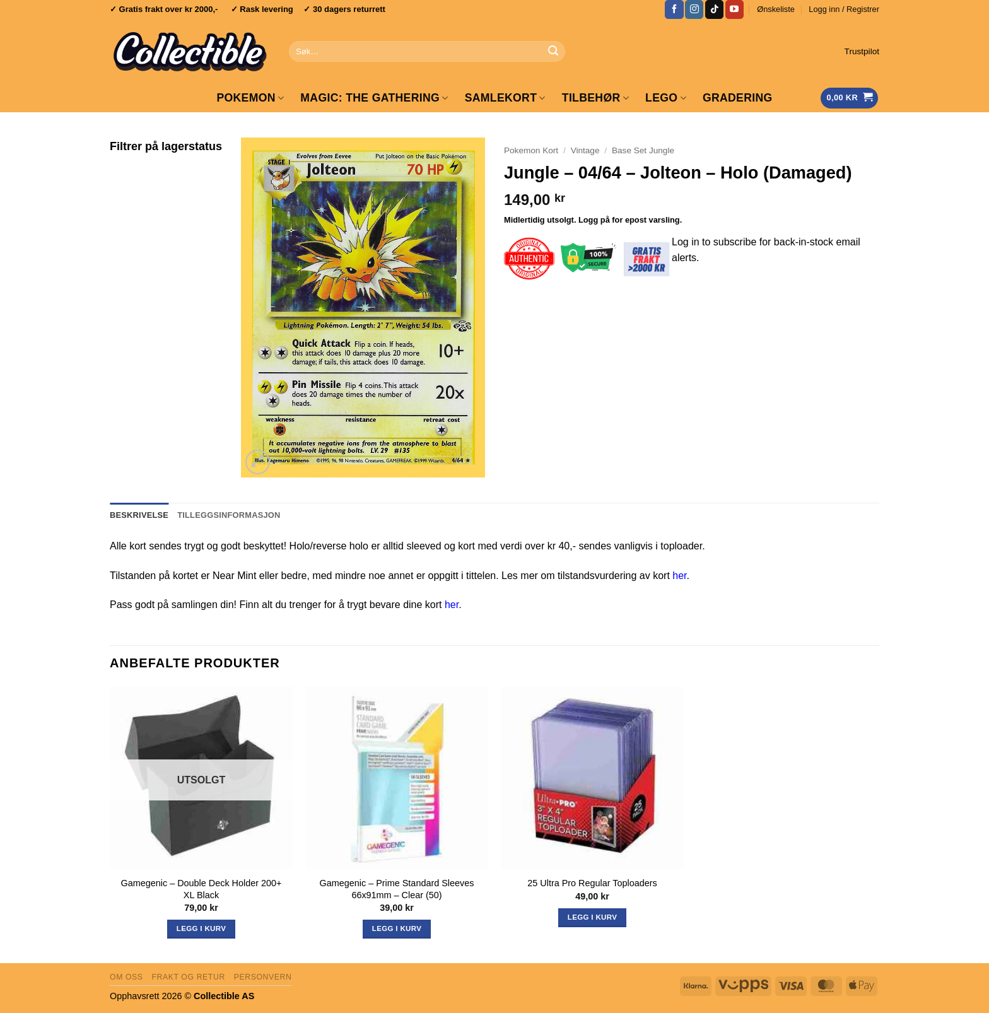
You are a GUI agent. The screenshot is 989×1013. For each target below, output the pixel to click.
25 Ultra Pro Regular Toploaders (592, 883)
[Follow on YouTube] (734, 9)
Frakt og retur (188, 977)
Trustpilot (862, 51)
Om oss (126, 977)
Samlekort (505, 97)
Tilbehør (595, 97)
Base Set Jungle (643, 150)
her (679, 575)
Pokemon (250, 97)
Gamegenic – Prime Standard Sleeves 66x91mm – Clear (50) (397, 889)
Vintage (585, 150)
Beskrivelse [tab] (139, 515)
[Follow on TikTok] (714, 9)
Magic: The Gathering (374, 97)
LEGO (665, 97)
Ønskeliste (776, 9)
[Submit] (553, 51)
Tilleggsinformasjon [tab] (228, 515)
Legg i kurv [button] (396, 928)
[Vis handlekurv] (849, 98)
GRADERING (738, 97)
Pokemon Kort (531, 150)
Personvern (263, 977)
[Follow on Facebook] (674, 9)
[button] (844, 9)
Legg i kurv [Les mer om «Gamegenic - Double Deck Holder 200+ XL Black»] (201, 928)
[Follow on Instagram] (694, 9)
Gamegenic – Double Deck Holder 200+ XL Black (201, 889)
